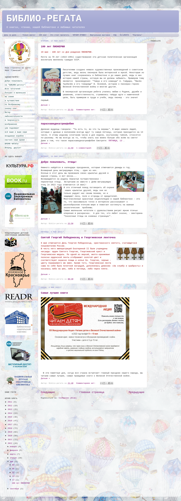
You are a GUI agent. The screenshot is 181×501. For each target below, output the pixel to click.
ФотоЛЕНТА (124, 35)
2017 (10, 425)
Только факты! (29, 35)
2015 (10, 417)
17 (13, 480)
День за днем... (11, 35)
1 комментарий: (84, 148)
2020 (10, 436)
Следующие (48, 392)
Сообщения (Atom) (68, 398)
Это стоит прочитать (59, 35)
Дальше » (45, 105)
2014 (10, 413)
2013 (10, 409)
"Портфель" (137, 35)
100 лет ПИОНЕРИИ (53, 46)
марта (13, 454)
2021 (10, 440)
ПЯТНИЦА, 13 (115, 141)
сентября (15, 489)
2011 (10, 402)
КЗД (114, 35)
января (14, 447)
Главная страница (91, 392)
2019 (10, 432)
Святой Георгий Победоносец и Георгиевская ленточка (78, 237)
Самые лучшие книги (54, 293)
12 (13, 473)
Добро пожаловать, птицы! (59, 162)
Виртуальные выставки (100, 35)
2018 (10, 428)
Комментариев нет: (86, 110)
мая (12, 462)
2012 (10, 406)
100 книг (43, 35)
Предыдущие (136, 392)
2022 (10, 443)
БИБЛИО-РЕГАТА (44, 18)
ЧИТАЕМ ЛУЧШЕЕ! (80, 35)
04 (13, 465)
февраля (14, 450)
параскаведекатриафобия (57, 123)
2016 (10, 421)
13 (13, 476)
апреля (14, 458)
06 (13, 469)
